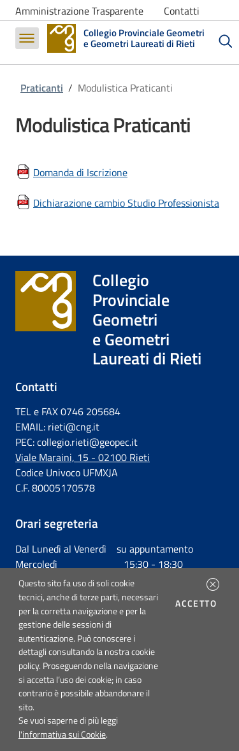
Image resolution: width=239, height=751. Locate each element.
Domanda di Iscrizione (80, 172)
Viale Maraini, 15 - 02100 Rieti (82, 457)
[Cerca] (225, 41)
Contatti (181, 11)
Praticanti (41, 87)
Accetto (198, 603)
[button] (213, 584)
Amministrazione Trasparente (79, 11)
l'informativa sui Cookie (62, 734)
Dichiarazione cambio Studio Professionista (126, 202)
